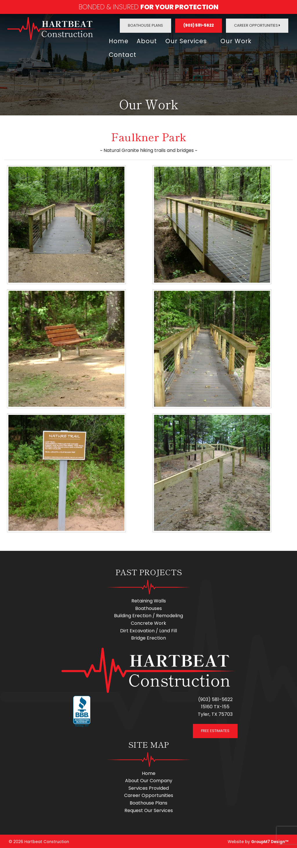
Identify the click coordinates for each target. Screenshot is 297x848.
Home (118, 41)
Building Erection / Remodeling (148, 614)
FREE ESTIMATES (215, 729)
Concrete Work (148, 622)
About (147, 41)
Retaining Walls (148, 599)
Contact (122, 54)
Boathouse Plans (145, 25)
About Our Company (148, 779)
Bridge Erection (148, 636)
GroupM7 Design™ (269, 840)
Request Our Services (148, 809)
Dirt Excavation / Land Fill (148, 629)
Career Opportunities (257, 25)
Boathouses (148, 607)
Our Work (237, 41)
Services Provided (148, 786)
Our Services (187, 41)
